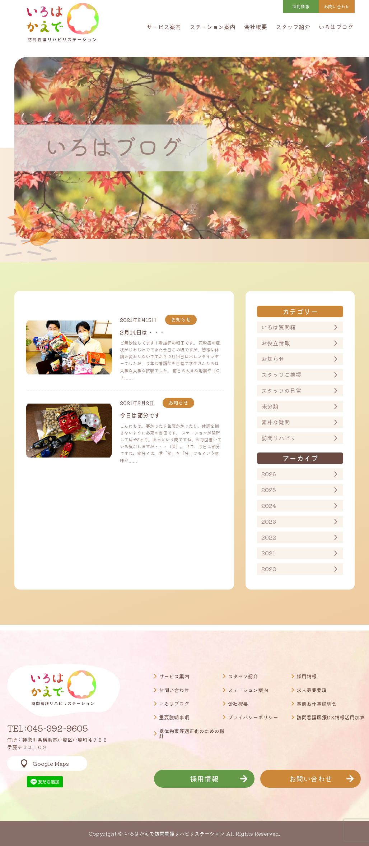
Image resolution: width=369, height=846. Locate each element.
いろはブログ (336, 26)
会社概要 (255, 26)
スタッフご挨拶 (281, 374)
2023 (268, 521)
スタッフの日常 (281, 390)
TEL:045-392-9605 (47, 728)
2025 (268, 489)
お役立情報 (275, 342)
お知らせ (272, 358)
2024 (268, 505)
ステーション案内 (212, 26)
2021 (268, 553)
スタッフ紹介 (293, 26)
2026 (268, 473)
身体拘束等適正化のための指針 (191, 733)
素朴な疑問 (275, 422)
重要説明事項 (174, 717)
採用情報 (300, 6)
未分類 (270, 406)
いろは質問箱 (278, 327)
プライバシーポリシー (253, 717)
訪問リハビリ (278, 437)
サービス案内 (163, 26)
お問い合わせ (174, 689)
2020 (268, 568)
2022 (268, 537)
